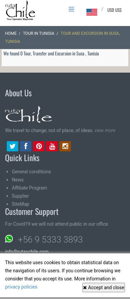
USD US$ (114, 9)
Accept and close (103, 287)
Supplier (20, 195)
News (18, 178)
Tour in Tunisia (38, 32)
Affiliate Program (29, 187)
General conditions (31, 170)
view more (105, 129)
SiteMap (20, 203)
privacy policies (21, 287)
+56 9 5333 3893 (50, 238)
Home (11, 32)
